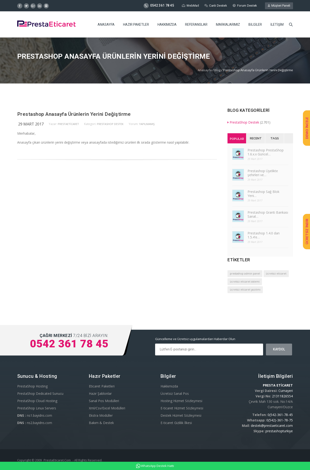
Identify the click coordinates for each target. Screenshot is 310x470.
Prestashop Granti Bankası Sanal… (268, 214)
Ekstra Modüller (101, 415)
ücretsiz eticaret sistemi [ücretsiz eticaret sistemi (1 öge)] (245, 281)
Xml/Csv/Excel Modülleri (107, 408)
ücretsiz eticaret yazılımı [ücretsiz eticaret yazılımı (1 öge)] (245, 289)
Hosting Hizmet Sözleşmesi (181, 401)
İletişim (277, 25)
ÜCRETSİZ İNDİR (307, 231)
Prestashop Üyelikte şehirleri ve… (263, 173)
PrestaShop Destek (110, 124)
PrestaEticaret (68, 124)
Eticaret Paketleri (102, 386)
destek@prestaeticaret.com (272, 425)
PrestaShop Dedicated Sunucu (40, 393)
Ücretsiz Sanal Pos (175, 393)
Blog (217, 70)
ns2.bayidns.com (34, 422)
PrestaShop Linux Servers (36, 408)
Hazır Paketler (136, 25)
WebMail (190, 5)
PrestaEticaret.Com (57, 460)
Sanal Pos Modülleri (104, 401)
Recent (256, 138)
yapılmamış (147, 124)
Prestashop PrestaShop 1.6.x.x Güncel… (266, 152)
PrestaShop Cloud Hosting (37, 401)
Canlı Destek (215, 5)
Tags (274, 138)
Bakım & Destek (101, 422)
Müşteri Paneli (279, 5)
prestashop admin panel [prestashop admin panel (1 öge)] (245, 273)
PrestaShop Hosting (32, 386)
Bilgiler (255, 25)
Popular (237, 139)
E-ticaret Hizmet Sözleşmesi (182, 408)
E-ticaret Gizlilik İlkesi (176, 422)
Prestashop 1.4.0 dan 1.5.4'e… (264, 235)
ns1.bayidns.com (34, 415)
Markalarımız (228, 25)
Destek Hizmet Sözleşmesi (181, 415)
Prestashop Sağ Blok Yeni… (263, 194)
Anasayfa (106, 25)
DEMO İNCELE (307, 128)
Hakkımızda (167, 25)
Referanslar (196, 25)
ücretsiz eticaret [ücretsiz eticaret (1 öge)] (276, 273)
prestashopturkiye (279, 431)
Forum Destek (244, 5)
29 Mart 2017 (31, 124)
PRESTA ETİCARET (278, 385)
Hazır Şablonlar (100, 393)
